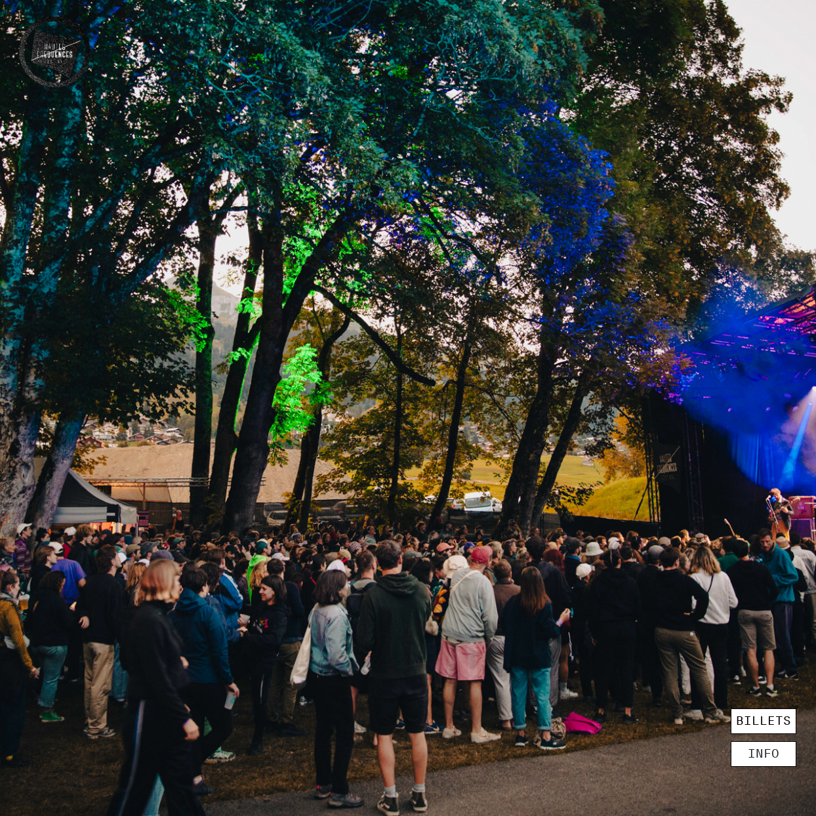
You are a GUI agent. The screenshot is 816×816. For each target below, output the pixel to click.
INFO (763, 753)
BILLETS (763, 721)
